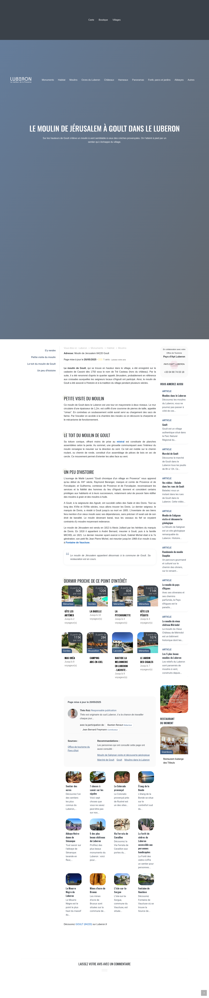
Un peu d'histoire (46, 370)
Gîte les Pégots (144, 613)
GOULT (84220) (83, 924)
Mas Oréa (70, 658)
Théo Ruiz (85, 710)
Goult (119, 759)
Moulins (73, 80)
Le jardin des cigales (146, 660)
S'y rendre (50, 350)
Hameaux (123, 80)
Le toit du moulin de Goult (41, 363)
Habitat (61, 80)
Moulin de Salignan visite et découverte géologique (123, 755)
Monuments (48, 80)
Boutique (103, 20)
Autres (191, 80)
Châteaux (109, 80)
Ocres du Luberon (90, 80)
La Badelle (96, 611)
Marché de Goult (105, 759)
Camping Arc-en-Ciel (96, 660)
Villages (116, 20)
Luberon (83, 348)
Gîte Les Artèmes (69, 613)
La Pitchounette (122, 613)
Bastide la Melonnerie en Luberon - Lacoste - (121, 664)
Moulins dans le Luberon (137, 759)
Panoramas (138, 80)
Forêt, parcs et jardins (159, 80)
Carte (91, 20)
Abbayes (179, 80)
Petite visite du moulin (43, 357)
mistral (120, 441)
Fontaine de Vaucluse (78, 542)
